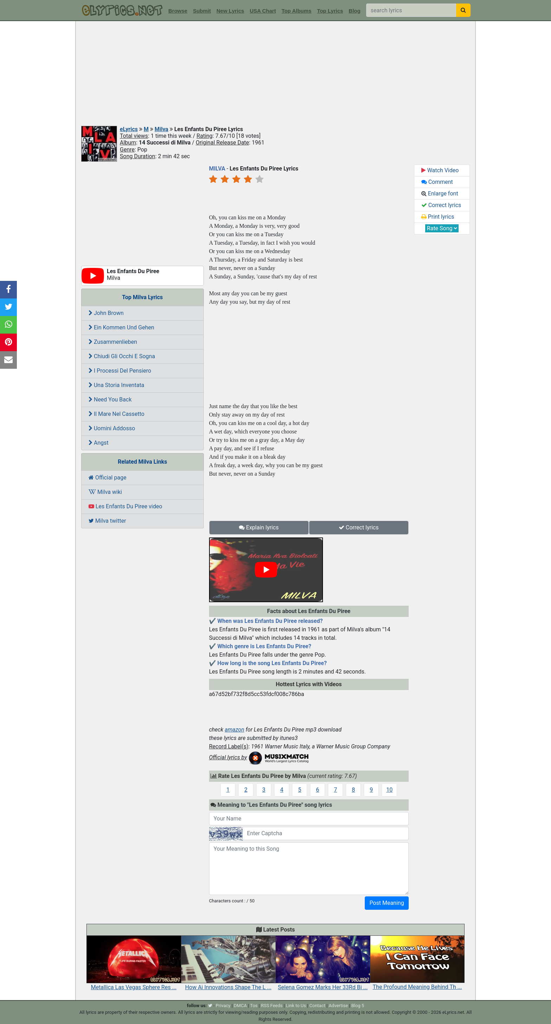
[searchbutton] (463, 10)
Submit (202, 11)
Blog (354, 11)
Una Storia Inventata (116, 385)
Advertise (338, 1005)
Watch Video (440, 170)
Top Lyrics (330, 11)
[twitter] (210, 1005)
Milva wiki (105, 492)
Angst (99, 442)
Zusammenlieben (113, 342)
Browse (177, 11)
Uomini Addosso (112, 428)
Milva (161, 129)
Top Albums (296, 11)
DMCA (240, 1005)
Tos (254, 1005)
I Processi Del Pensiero (120, 370)
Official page (108, 477)
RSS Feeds (272, 1005)
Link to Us (296, 1005)
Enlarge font (439, 193)
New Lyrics (230, 11)
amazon (234, 729)
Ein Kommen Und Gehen (121, 327)
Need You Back (110, 399)
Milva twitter (107, 520)
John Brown (106, 313)
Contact (317, 1005)
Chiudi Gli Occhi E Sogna (122, 356)
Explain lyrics (259, 527)
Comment (437, 182)
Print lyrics (437, 216)
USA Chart (263, 11)
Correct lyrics (359, 527)
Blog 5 (357, 1005)
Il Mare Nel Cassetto (116, 414)
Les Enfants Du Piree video (125, 506)
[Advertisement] (275, 74)
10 (389, 789)
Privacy (223, 1005)
